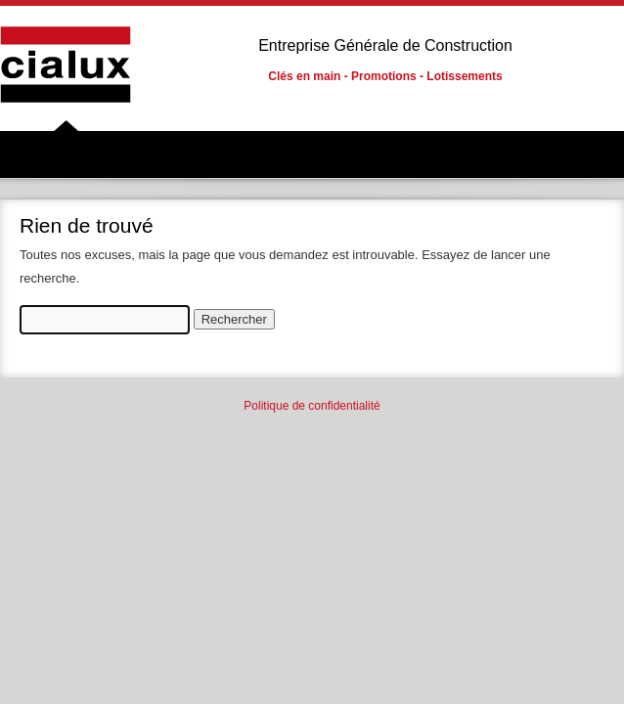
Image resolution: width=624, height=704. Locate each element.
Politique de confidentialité (311, 406)
